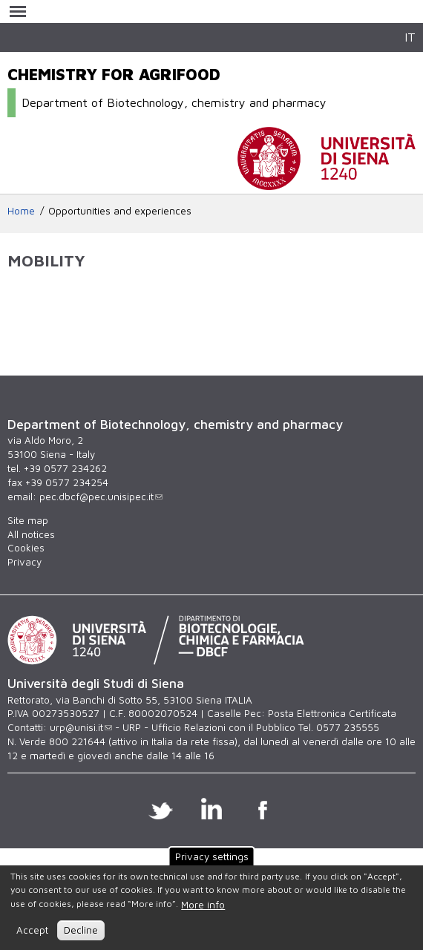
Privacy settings (212, 856)
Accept (32, 930)
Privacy (24, 562)
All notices (31, 534)
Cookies (26, 548)
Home (21, 211)
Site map (27, 520)
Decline (81, 930)
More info (203, 905)
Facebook (263, 808)
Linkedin (212, 808)
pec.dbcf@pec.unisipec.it (101, 496)
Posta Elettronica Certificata (332, 713)
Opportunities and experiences (119, 211)
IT (410, 37)
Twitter (161, 808)
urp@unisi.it (81, 727)
